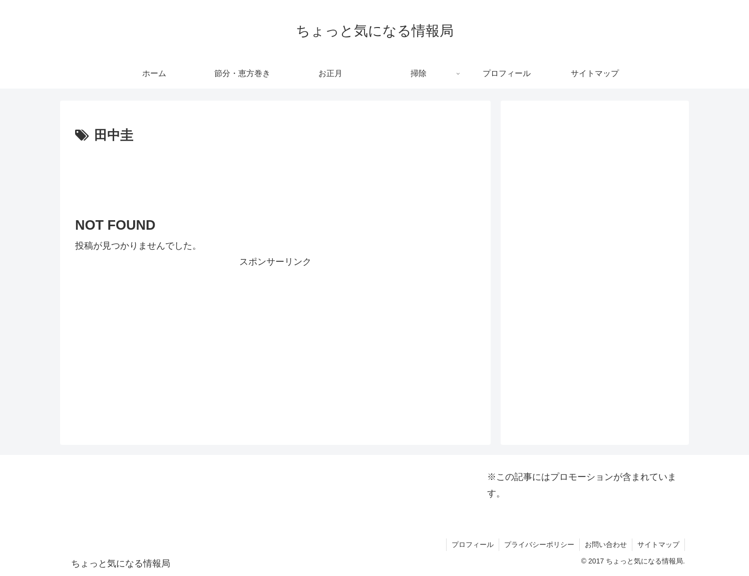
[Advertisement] (275, 174)
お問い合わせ (606, 544)
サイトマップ (658, 544)
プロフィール (473, 544)
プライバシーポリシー (539, 544)
